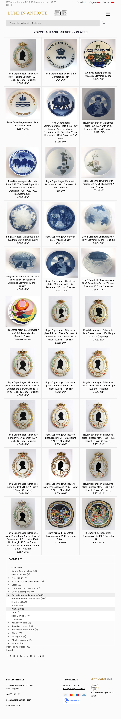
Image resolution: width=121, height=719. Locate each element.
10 (38, 656)
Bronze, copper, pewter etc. (26, 581)
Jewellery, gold (19, 622)
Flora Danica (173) (21, 615)
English (94, 2)
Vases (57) (17, 605)
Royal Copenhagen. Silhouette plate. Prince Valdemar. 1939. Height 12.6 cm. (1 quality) (23, 437)
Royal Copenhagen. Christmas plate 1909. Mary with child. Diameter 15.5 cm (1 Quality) (98, 126)
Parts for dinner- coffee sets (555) (29, 598)
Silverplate (17, 636)
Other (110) (17, 612)
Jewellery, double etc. (23, 629)
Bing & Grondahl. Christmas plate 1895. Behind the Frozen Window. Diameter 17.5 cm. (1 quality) (98, 283)
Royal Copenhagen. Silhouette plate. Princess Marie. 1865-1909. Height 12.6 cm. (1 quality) (98, 437)
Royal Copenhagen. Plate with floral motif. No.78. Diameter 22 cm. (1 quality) (98, 184)
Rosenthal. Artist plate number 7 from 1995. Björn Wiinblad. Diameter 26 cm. (23, 333)
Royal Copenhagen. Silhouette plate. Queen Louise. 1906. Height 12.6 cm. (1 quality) (98, 333)
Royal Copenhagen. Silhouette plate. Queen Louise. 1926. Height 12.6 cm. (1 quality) (98, 385)
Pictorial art (17, 577)
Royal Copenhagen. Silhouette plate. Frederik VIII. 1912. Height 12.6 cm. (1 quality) (60, 437)
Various (16, 643)
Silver (14, 633)
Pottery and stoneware (23, 588)
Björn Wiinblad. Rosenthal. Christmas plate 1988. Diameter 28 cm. (60, 536)
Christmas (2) (19, 619)
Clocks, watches (20, 640)
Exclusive (16, 567)
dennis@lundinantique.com (18, 700)
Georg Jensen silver (22, 570)
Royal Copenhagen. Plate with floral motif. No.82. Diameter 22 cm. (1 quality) (60, 184)
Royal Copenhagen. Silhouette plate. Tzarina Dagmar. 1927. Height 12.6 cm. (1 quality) (23, 76)
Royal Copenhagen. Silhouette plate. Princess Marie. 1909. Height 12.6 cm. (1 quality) (60, 487)
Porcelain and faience (24, 595)
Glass (14, 584)
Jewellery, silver (20, 626)
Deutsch (108, 2)
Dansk (81, 2)
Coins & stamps (20, 591)
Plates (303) (18, 608)
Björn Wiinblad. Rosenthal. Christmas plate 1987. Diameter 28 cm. (98, 536)
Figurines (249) (19, 602)
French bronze (19, 574)
